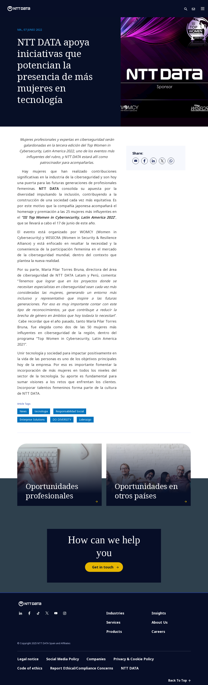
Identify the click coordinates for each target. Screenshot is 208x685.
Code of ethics (29, 668)
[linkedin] (153, 161)
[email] (135, 161)
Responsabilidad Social (70, 411)
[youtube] (56, 613)
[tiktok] (38, 613)
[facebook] (144, 161)
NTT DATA (130, 668)
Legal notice (28, 659)
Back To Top (179, 680)
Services (113, 622)
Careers (158, 631)
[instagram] (64, 613)
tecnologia (41, 411)
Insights (159, 613)
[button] (188, 9)
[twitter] (162, 161)
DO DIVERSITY (62, 419)
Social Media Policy (62, 659)
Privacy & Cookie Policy (133, 659)
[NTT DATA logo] (15, 8)
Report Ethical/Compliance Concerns (81, 668)
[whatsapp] (171, 161)
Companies (96, 659)
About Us (160, 622)
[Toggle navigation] (204, 8)
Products (114, 631)
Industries (115, 613)
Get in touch (107, 567)
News (23, 411)
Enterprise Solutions (32, 419)
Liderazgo (85, 419)
